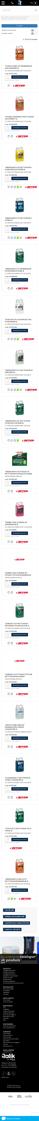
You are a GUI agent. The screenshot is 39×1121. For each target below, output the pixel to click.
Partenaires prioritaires (9, 1026)
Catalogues (6, 1009)
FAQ (4, 1020)
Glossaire (6, 1018)
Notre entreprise (8, 1035)
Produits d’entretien (8, 972)
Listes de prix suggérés (9, 1014)
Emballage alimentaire (9, 974)
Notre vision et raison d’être (11, 1039)
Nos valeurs (6, 1040)
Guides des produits (8, 1011)
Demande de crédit (8, 1016)
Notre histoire (7, 1037)
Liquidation (6, 992)
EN (31, 3)
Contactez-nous (7, 1052)
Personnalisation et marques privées (13, 983)
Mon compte (6, 1000)
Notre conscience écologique (11, 1042)
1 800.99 (12, 1065)
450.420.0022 (12, 1063)
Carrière (5, 1044)
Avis (4, 1007)
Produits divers (7, 979)
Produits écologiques (9, 981)
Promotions (6, 990)
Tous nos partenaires (9, 1027)
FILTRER (19, 26)
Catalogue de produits (9, 970)
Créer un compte (8, 1002)
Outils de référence (8, 1013)
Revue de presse (7, 1046)
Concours (6, 994)
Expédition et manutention (10, 976)
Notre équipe (7, 1033)
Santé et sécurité (7, 977)
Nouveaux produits (8, 989)
